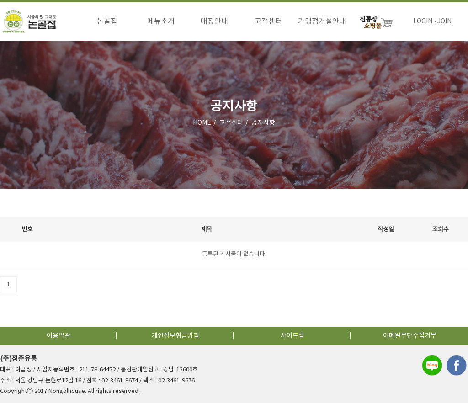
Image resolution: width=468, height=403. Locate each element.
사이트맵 (292, 335)
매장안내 (214, 21)
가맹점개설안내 (322, 21)
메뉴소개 (161, 21)
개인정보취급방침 (175, 335)
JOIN (444, 21)
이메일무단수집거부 (409, 335)
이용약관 (58, 335)
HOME (202, 123)
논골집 (107, 21)
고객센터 (268, 21)
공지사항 (263, 123)
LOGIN (422, 21)
